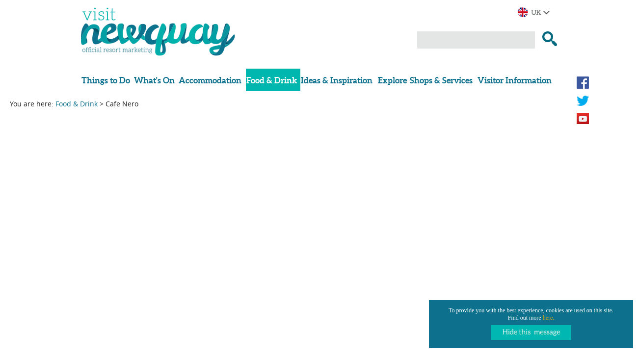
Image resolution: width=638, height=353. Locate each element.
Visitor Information (515, 80)
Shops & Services (441, 80)
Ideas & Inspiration (336, 80)
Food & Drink (271, 80)
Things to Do (105, 80)
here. (549, 317)
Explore (392, 80)
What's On (154, 80)
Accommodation (210, 80)
